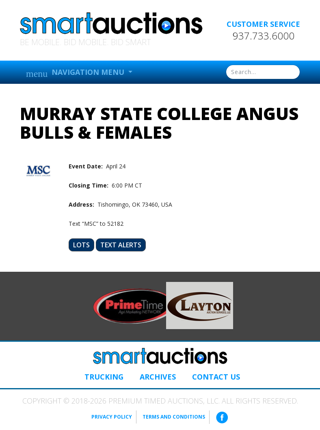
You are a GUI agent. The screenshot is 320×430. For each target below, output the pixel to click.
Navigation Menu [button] (76, 73)
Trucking (103, 376)
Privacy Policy (111, 416)
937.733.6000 (263, 35)
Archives (158, 376)
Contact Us (216, 376)
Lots (81, 244)
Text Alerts (120, 244)
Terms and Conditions (174, 416)
